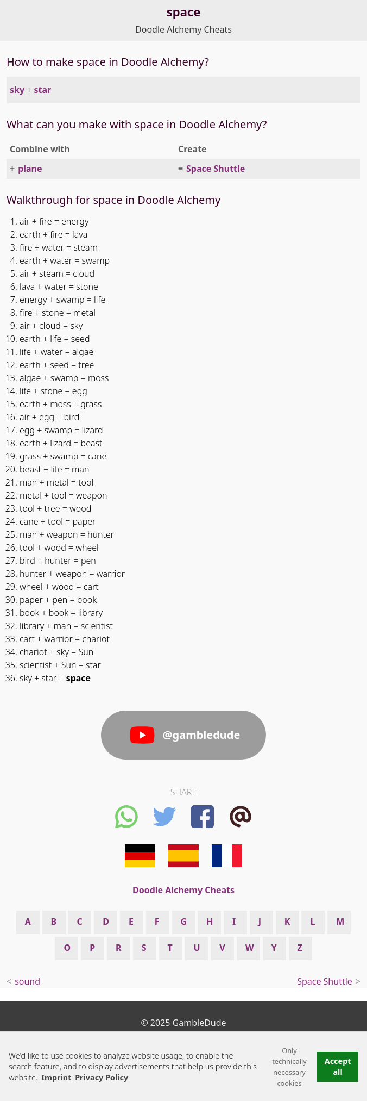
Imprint (56, 1077)
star (43, 90)
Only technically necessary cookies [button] (289, 1067)
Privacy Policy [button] (101, 1077)
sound (27, 981)
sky (17, 90)
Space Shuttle (215, 169)
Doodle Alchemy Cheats (183, 29)
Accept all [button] (338, 1066)
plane (30, 169)
